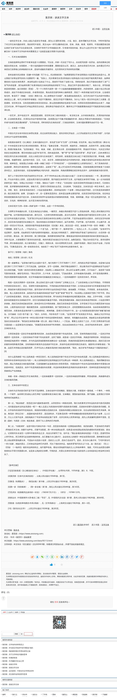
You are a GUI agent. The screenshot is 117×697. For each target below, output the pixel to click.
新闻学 (54, 9)
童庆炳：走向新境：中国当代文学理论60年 (18, 671)
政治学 (26, 9)
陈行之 (14, 694)
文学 (70, 9)
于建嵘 (104, 694)
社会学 (45, 9)
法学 (10, 9)
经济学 (18, 9)
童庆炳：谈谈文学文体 (10, 667)
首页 (3, 9)
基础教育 (27, 537)
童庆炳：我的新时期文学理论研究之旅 (16, 651)
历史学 (78, 9)
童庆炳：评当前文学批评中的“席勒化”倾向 (17, 648)
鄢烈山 (64, 694)
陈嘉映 (84, 694)
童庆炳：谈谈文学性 (9, 664)
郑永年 (24, 694)
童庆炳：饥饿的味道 (9, 658)
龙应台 (34, 694)
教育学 (62, 9)
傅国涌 (74, 694)
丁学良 (44, 694)
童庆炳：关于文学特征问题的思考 (14, 654)
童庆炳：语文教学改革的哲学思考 (14, 674)
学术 (12, 537)
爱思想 (8, 3)
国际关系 (36, 9)
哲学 (86, 9)
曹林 (54, 694)
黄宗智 (94, 694)
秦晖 (4, 694)
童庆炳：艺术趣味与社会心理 (13, 661)
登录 (56, 602)
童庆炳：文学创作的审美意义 (13, 644)
